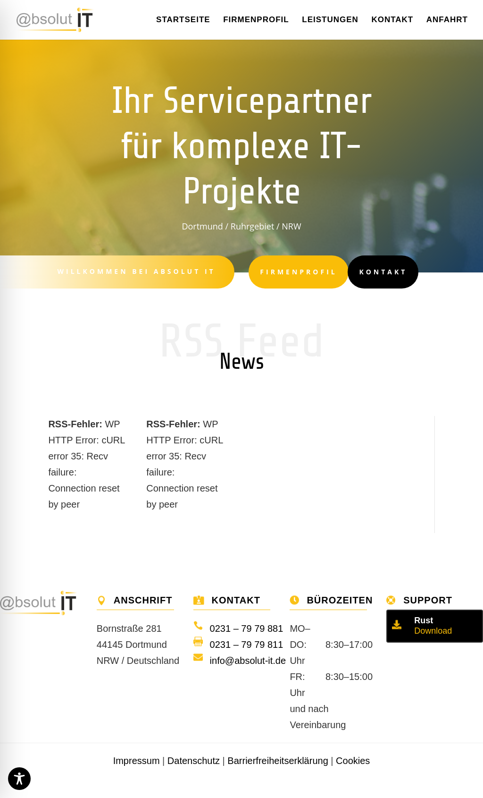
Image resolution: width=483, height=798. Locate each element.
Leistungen (330, 20)
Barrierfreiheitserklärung (277, 761)
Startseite (183, 20)
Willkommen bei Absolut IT (132, 271)
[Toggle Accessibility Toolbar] (19, 778)
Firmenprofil (256, 20)
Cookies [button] (353, 761)
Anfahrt (447, 20)
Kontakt (392, 20)
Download (433, 631)
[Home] (61, 19)
